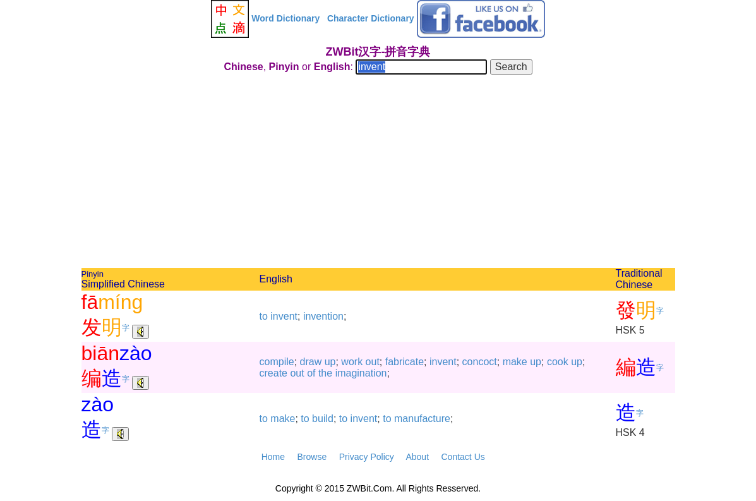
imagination (361, 373)
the (325, 373)
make (515, 361)
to (264, 316)
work (352, 361)
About (417, 457)
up (330, 361)
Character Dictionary (370, 18)
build (322, 418)
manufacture (422, 418)
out (373, 361)
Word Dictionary (285, 18)
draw (311, 361)
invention (323, 316)
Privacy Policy (366, 457)
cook (557, 361)
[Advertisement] (378, 173)
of (311, 373)
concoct (479, 361)
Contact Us (463, 457)
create (273, 373)
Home (273, 457)
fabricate (404, 361)
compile (277, 361)
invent (283, 316)
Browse (312, 457)
